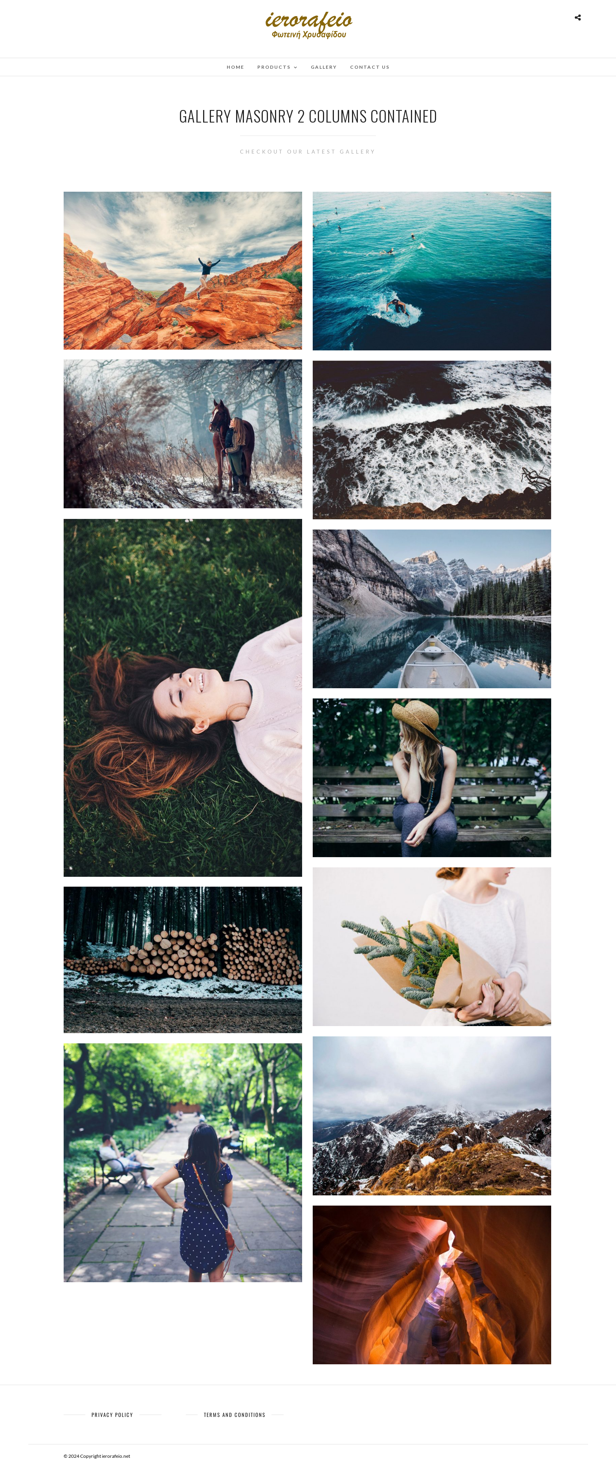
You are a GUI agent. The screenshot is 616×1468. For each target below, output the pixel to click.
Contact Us (370, 67)
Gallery (324, 67)
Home (235, 67)
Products (274, 67)
